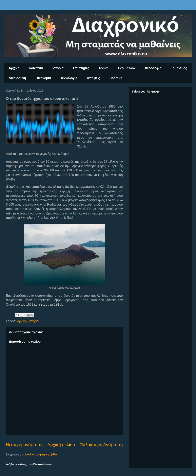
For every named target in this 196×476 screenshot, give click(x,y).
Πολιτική (115, 78)
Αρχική (14, 68)
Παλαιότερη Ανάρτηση (101, 444)
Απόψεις (93, 78)
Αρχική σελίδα (61, 444)
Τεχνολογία (68, 78)
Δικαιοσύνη (17, 78)
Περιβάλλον (127, 68)
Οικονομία (43, 78)
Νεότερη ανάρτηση (24, 444)
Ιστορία (58, 68)
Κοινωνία (36, 68)
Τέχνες (103, 68)
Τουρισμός (179, 68)
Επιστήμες (81, 68)
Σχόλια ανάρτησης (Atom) (43, 454)
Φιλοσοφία (153, 68)
